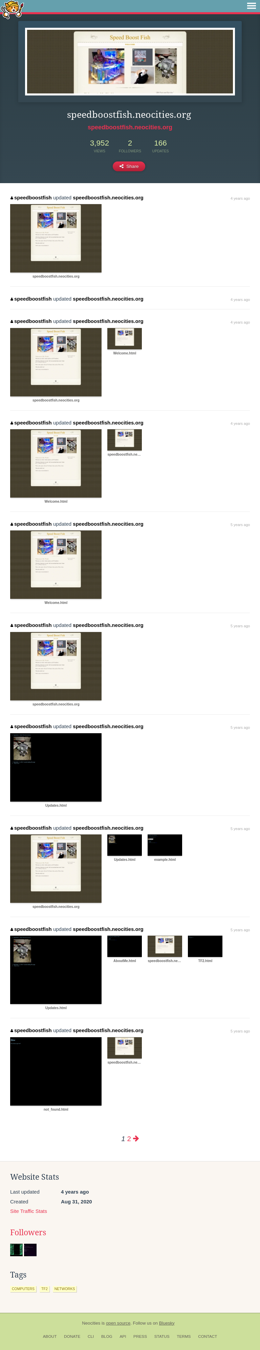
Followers (28, 1232)
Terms (184, 1336)
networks (65, 1289)
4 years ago (240, 198)
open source (118, 1323)
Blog (106, 1336)
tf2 (44, 1289)
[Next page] (136, 1138)
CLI (91, 1336)
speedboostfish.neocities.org (130, 127)
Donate (72, 1336)
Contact (207, 1336)
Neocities (91, 1323)
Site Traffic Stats (28, 1211)
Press (140, 1336)
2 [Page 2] (129, 1138)
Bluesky (167, 1323)
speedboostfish (30, 197)
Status (162, 1336)
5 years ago (240, 525)
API (123, 1336)
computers (23, 1289)
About (50, 1336)
